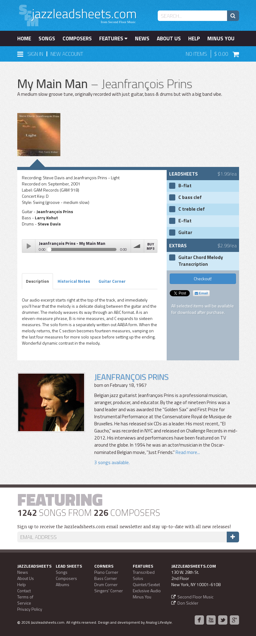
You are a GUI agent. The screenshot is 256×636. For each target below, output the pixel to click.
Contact (24, 590)
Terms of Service (25, 599)
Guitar (185, 232)
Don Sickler (187, 603)
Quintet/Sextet (146, 584)
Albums (62, 584)
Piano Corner (106, 572)
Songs (47, 38)
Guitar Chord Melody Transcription (200, 261)
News (142, 38)
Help (194, 38)
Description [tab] (37, 281)
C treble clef (191, 209)
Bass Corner (105, 578)
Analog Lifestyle (159, 622)
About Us (169, 38)
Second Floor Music (195, 596)
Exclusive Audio (147, 590)
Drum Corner (106, 584)
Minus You (220, 38)
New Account (67, 54)
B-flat (185, 185)
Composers (77, 38)
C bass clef (190, 197)
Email (201, 293)
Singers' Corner (108, 590)
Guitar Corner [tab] (112, 281)
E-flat (185, 220)
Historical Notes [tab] (74, 281)
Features (113, 38)
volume (137, 246)
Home (24, 38)
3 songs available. (112, 462)
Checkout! (203, 278)
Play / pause (28, 246)
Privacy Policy (29, 609)
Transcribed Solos (144, 575)
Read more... (187, 452)
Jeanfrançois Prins (131, 377)
